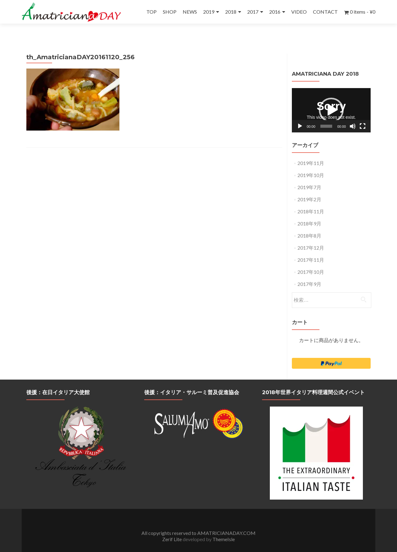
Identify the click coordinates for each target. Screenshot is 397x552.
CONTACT (325, 12)
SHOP (169, 12)
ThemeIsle (223, 528)
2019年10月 (310, 164)
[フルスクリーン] (362, 115)
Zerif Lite (172, 528)
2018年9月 (309, 212)
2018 (230, 12)
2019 (208, 12)
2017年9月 (309, 272)
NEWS (190, 12)
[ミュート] (353, 115)
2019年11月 (310, 151)
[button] (331, 98)
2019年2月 (309, 188)
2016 (274, 12)
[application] (331, 99)
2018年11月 (310, 200)
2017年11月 (310, 248)
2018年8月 (309, 224)
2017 (252, 12)
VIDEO (299, 12)
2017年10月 (310, 260)
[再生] (300, 115)
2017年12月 (310, 236)
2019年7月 (309, 176)
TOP (151, 12)
